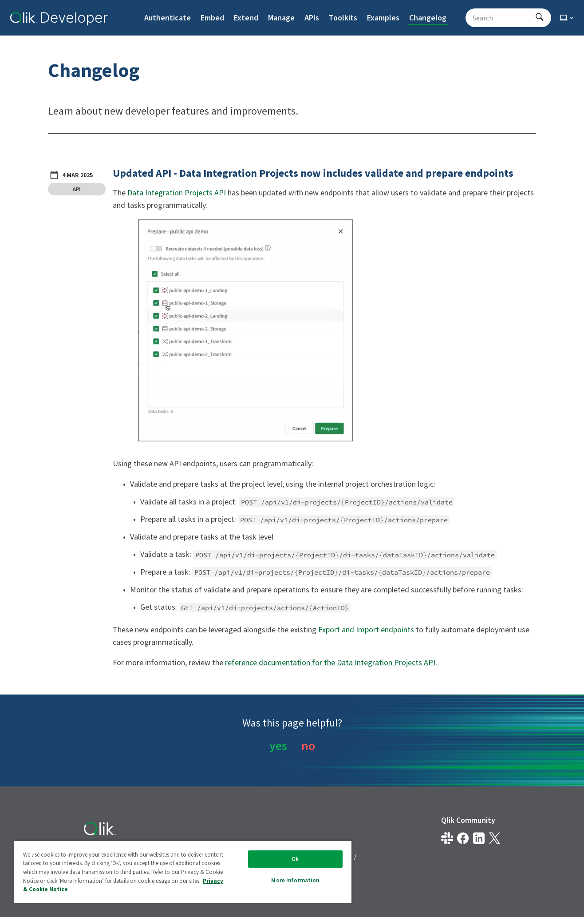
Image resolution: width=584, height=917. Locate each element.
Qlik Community (468, 820)
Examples (383, 17)
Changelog (427, 17)
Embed (212, 17)
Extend (246, 17)
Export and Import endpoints (366, 629)
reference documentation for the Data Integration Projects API (330, 662)
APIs (311, 17)
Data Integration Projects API (176, 192)
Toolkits (343, 17)
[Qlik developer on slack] (447, 838)
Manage (281, 17)
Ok (295, 859)
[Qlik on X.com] (495, 838)
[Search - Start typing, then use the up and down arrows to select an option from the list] (503, 18)
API (77, 189)
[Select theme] (567, 18)
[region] (182, 871)
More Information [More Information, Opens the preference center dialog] (295, 880)
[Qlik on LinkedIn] (479, 838)
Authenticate (167, 17)
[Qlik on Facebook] (463, 838)
